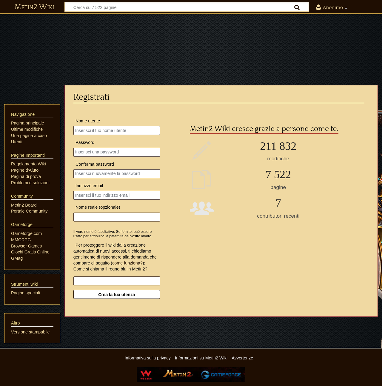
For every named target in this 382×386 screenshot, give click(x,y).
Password (85, 142)
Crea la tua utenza (116, 294)
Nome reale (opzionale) (98, 207)
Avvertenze (242, 358)
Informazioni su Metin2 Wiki (201, 358)
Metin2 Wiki (34, 7)
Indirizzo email (89, 185)
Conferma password (95, 164)
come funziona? (127, 263)
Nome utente (88, 121)
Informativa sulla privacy (147, 358)
